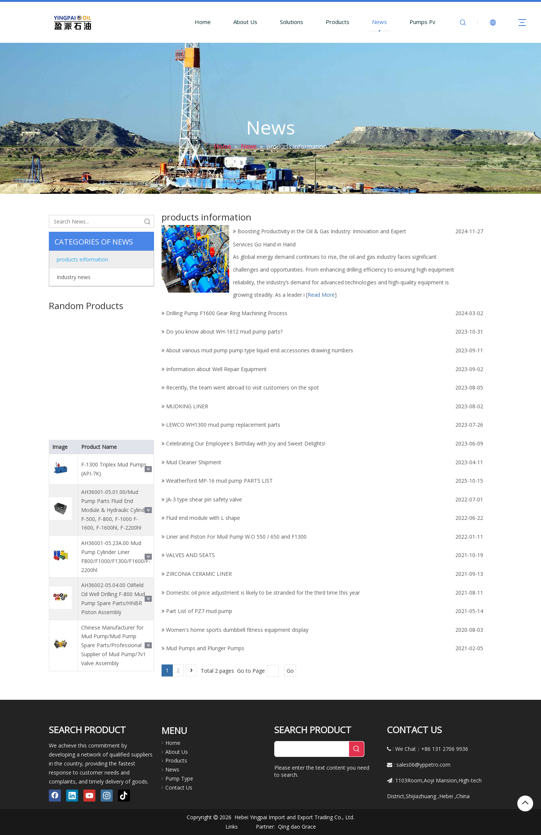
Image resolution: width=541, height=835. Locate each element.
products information (82, 259)
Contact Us (178, 787)
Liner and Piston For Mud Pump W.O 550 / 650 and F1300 (236, 536)
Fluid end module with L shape (203, 517)
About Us (245, 22)
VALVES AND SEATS (190, 555)
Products (337, 22)
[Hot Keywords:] (356, 748)
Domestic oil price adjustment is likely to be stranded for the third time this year (263, 592)
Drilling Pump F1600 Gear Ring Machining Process (226, 313)
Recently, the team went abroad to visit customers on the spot (242, 387)
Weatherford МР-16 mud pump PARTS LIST (219, 480)
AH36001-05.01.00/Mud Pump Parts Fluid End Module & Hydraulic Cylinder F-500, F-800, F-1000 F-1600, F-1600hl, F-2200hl (115, 501)
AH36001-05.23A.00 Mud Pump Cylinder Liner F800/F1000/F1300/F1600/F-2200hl (116, 548)
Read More (321, 294)
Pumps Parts (426, 22)
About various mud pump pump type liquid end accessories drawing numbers (259, 350)
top (525, 802)
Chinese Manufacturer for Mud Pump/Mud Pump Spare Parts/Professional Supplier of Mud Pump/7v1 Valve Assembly (113, 637)
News (379, 22)
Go (290, 670)
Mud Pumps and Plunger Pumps (205, 648)
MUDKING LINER (187, 406)
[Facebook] (55, 796)
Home (203, 22)
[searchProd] (312, 748)
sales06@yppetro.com (423, 764)
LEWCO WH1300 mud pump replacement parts (223, 424)
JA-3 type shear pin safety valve (204, 499)
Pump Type (179, 778)
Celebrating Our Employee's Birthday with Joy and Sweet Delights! (245, 443)
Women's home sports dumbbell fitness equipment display (237, 629)
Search (147, 221)
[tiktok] (124, 796)
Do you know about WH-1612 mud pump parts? (224, 331)
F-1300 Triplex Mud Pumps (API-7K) (114, 461)
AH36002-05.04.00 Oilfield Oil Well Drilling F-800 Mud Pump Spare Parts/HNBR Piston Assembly (113, 590)
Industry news (74, 277)
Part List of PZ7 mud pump (199, 611)
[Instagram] (107, 796)
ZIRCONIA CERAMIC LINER (199, 573)
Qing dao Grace (297, 826)
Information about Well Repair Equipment (216, 369)
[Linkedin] (72, 796)
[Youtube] (89, 796)
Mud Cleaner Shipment (193, 462)
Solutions (291, 22)
